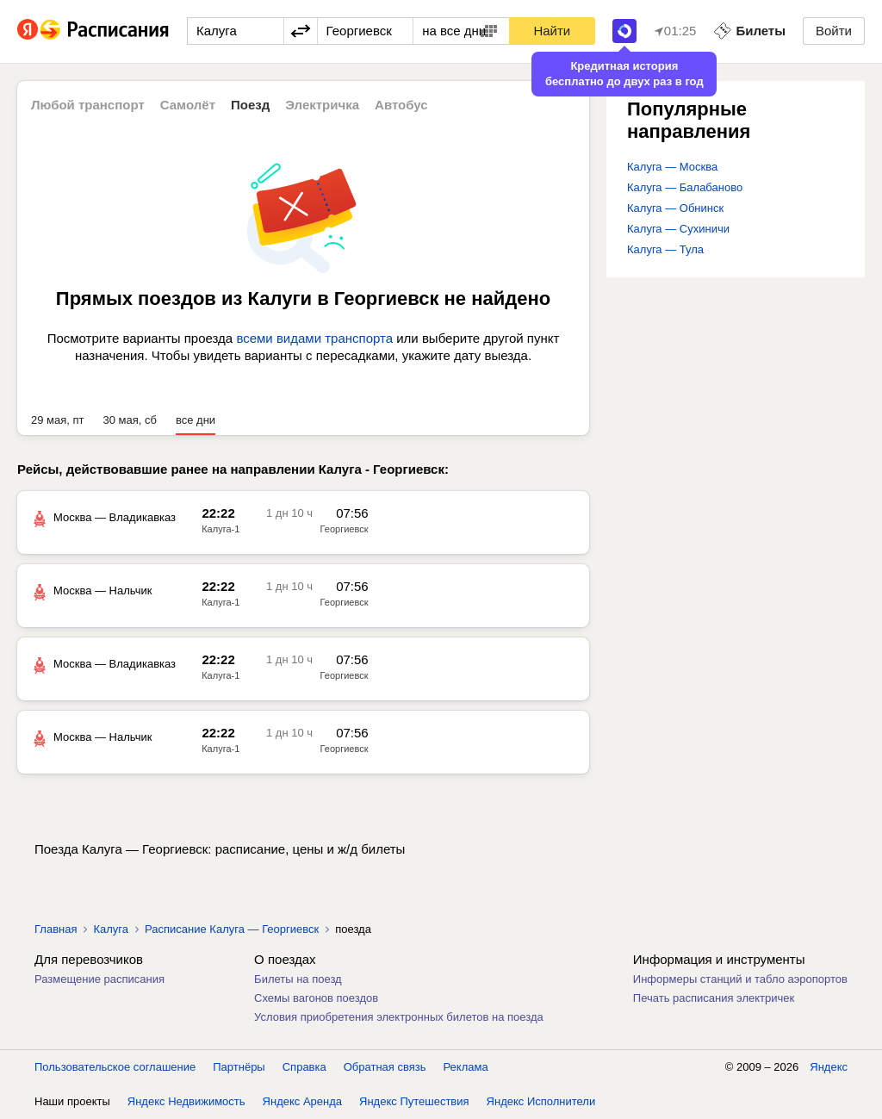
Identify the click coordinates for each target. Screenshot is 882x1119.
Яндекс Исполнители (541, 1101)
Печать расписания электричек (713, 998)
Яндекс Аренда (302, 1101)
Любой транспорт (88, 104)
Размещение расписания (99, 979)
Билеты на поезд (298, 979)
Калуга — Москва (672, 166)
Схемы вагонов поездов (316, 998)
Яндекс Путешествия (414, 1101)
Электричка (322, 104)
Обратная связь (385, 1066)
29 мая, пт (57, 419)
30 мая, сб (130, 419)
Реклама (466, 1066)
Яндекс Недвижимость (186, 1101)
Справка (304, 1066)
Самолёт (187, 104)
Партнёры (238, 1066)
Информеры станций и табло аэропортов (740, 979)
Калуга (110, 929)
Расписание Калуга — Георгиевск (232, 929)
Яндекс (829, 1066)
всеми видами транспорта (314, 338)
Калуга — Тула (665, 249)
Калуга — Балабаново (684, 187)
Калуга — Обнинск (675, 208)
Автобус (401, 104)
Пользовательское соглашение (115, 1066)
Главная (55, 929)
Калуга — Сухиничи (678, 228)
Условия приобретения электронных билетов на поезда (398, 1016)
